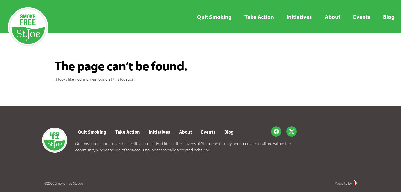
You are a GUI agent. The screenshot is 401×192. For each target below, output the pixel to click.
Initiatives (299, 16)
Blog (389, 16)
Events (361, 16)
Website (341, 183)
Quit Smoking (214, 16)
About (332, 16)
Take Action (259, 16)
